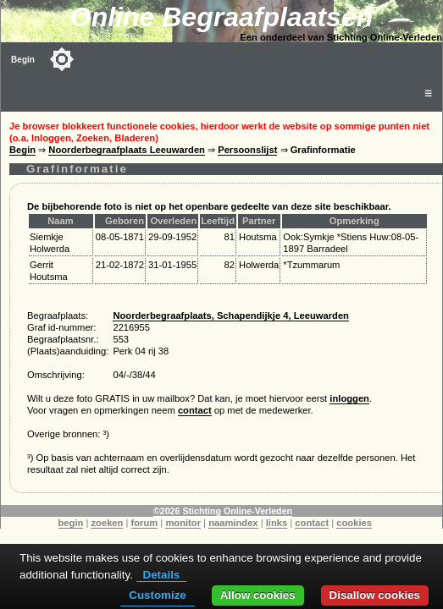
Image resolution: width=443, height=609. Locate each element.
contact (195, 410)
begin (71, 523)
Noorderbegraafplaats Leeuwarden (126, 150)
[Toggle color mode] (62, 59)
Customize (157, 595)
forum (144, 523)
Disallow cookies (374, 595)
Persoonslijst (247, 150)
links (277, 523)
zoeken (107, 523)
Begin (23, 59)
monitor (183, 523)
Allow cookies (258, 595)
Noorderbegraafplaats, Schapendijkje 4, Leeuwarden (231, 315)
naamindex (232, 523)
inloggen (349, 398)
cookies (354, 523)
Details (161, 574)
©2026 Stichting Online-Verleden (222, 511)
